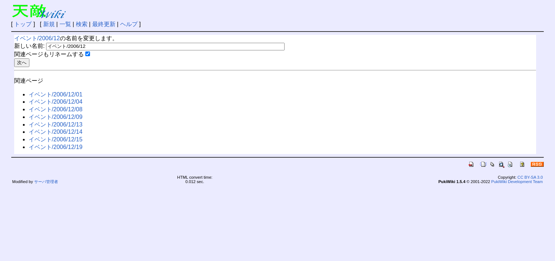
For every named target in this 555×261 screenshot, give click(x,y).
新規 (49, 24)
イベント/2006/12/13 (56, 124)
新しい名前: (29, 46)
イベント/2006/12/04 (56, 102)
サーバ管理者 (46, 181)
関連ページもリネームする (49, 54)
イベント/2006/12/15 (56, 139)
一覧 (65, 24)
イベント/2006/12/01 (56, 94)
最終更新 (103, 24)
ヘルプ (129, 24)
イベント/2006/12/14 (56, 132)
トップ (23, 24)
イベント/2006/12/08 (56, 109)
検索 (81, 24)
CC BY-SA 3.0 (530, 177)
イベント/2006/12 (37, 38)
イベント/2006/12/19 (56, 147)
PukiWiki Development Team (517, 181)
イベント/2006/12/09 (56, 117)
